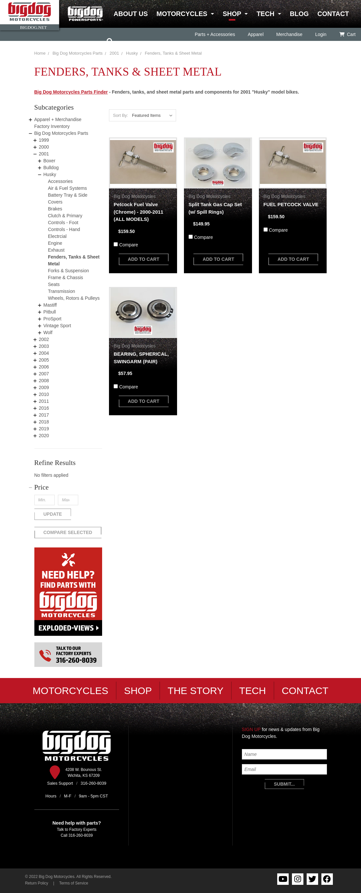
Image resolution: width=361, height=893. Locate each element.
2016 (44, 408)
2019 (44, 428)
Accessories (60, 181)
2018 (44, 421)
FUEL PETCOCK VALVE (290, 204)
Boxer (50, 160)
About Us (131, 13)
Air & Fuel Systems (67, 188)
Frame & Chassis (65, 277)
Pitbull (50, 311)
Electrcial (57, 236)
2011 (44, 401)
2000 (44, 147)
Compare (128, 244)
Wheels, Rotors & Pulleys (74, 298)
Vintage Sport (57, 325)
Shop (232, 13)
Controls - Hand (64, 229)
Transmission (61, 291)
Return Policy (36, 883)
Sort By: (120, 115)
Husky (50, 174)
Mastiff (50, 305)
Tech (265, 13)
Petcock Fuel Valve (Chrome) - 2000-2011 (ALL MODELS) (138, 212)
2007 (44, 373)
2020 (44, 435)
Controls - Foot (63, 222)
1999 (44, 140)
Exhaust (56, 250)
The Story (196, 690)
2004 (44, 353)
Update (53, 514)
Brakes (55, 208)
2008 (44, 380)
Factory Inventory (52, 126)
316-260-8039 (80, 835)
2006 (44, 366)
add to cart (143, 259)
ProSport (53, 318)
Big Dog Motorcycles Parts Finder (71, 92)
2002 (44, 339)
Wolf (48, 332)
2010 (44, 394)
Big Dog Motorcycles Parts (77, 53)
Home (40, 53)
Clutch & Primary (65, 215)
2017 (44, 415)
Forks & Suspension (68, 270)
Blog (299, 13)
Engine (55, 243)
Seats (54, 284)
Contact (333, 13)
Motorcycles (181, 13)
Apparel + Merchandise (57, 119)
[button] (68, 487)
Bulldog (51, 167)
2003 (44, 346)
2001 (44, 153)
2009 (44, 387)
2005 (44, 360)
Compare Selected (68, 532)
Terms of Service (73, 883)
